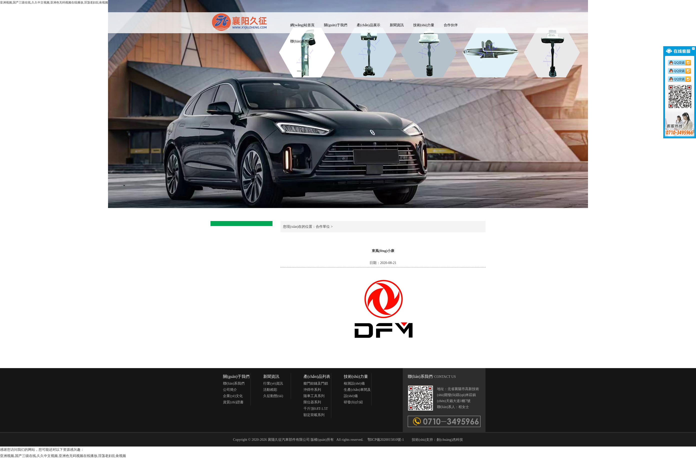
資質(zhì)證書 (233, 402)
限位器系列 (312, 402)
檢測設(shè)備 (354, 383)
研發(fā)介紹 (353, 402)
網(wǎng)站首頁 (302, 25)
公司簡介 (230, 390)
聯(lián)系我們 (301, 41)
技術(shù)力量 (423, 25)
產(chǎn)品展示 (368, 25)
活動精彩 (270, 390)
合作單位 (323, 227)
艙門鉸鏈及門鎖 (316, 383)
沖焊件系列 (312, 390)
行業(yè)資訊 (273, 383)
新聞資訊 (397, 25)
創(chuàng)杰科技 (449, 440)
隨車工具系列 (314, 396)
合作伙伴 (451, 25)
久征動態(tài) (273, 396)
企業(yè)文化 (233, 396)
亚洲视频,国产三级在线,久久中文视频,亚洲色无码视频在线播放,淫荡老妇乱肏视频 (63, 456)
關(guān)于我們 (335, 25)
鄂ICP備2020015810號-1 (386, 440)
